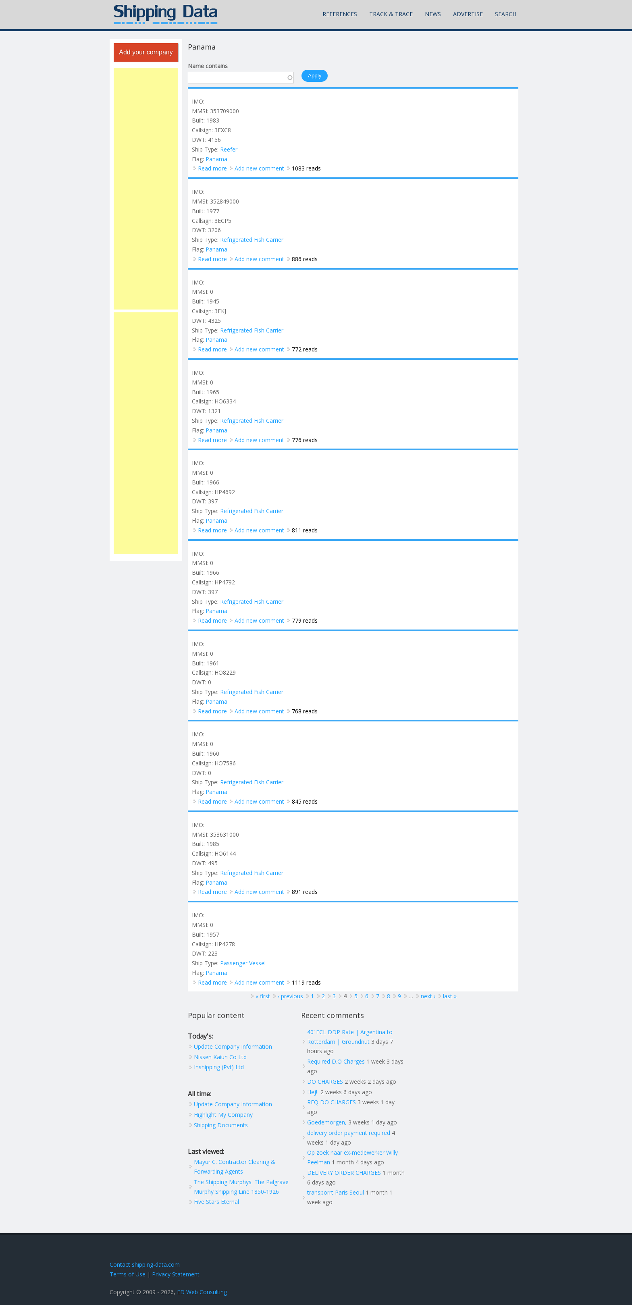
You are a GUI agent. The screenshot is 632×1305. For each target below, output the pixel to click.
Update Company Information (233, 1046)
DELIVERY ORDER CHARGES (344, 1172)
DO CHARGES (325, 1081)
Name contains (208, 66)
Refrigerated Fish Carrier (251, 239)
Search (505, 14)
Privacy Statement (176, 1274)
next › (428, 996)
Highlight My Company (223, 1114)
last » (450, 996)
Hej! (313, 1092)
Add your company (146, 52)
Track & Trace (391, 14)
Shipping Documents (221, 1125)
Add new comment (259, 168)
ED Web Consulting (202, 1292)
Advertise (468, 14)
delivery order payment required (348, 1133)
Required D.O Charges (336, 1061)
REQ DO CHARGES (331, 1102)
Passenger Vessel (243, 963)
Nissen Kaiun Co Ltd (220, 1057)
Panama (216, 159)
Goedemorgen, (327, 1122)
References (339, 14)
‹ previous (290, 996)
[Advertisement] (146, 189)
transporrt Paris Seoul (335, 1192)
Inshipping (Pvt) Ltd (219, 1067)
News (433, 14)
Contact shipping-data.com (145, 1264)
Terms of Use (128, 1274)
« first (263, 996)
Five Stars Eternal (216, 1201)
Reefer (228, 149)
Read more (212, 168)
